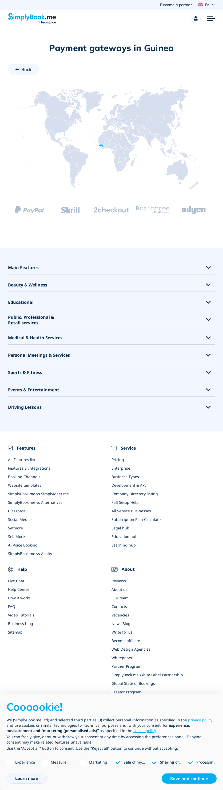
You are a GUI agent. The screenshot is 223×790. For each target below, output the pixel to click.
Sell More (16, 536)
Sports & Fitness (25, 373)
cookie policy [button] (144, 730)
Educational (21, 302)
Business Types (125, 476)
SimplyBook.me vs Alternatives (35, 502)
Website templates (24, 485)
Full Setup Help (125, 502)
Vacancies (120, 615)
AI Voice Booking (23, 545)
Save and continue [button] (189, 778)
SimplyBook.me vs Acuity (30, 553)
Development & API (128, 485)
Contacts (119, 606)
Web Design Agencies (130, 649)
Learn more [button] (26, 778)
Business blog (20, 623)
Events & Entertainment (33, 390)
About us (119, 589)
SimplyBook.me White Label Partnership (147, 675)
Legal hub (120, 527)
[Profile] (196, 18)
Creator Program (126, 692)
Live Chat (16, 581)
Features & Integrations (29, 468)
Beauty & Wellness (27, 285)
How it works (19, 598)
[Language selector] (206, 4)
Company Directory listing (134, 493)
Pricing (117, 459)
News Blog (120, 623)
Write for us (122, 632)
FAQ (11, 606)
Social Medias (20, 519)
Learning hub (123, 545)
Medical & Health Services (35, 338)
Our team (120, 598)
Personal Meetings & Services (39, 355)
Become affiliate (125, 640)
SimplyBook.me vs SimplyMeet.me (38, 493)
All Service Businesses (131, 510)
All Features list (21, 459)
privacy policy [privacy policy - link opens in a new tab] (200, 719)
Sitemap (15, 632)
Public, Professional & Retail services (31, 320)
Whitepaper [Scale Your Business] (122, 658)
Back (26, 69)
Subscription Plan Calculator (136, 519)
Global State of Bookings (133, 683)
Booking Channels (24, 476)
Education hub (124, 536)
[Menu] (211, 18)
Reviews (118, 581)
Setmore (15, 527)
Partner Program (126, 666)
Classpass (17, 510)
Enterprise (120, 468)
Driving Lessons (25, 407)
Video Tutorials (21, 615)
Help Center (18, 589)
